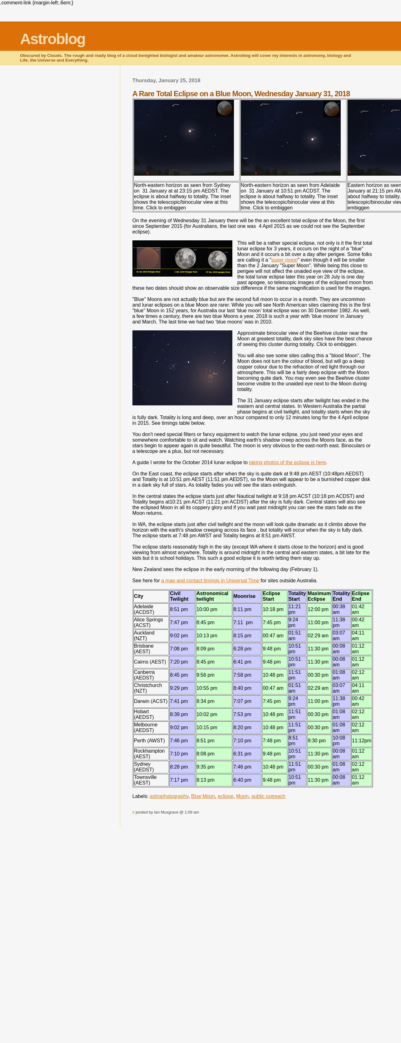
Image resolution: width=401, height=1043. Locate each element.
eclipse (225, 796)
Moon (242, 796)
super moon (284, 260)
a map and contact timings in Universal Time (210, 580)
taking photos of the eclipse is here (287, 462)
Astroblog (52, 39)
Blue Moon (203, 796)
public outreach (268, 796)
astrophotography (169, 796)
